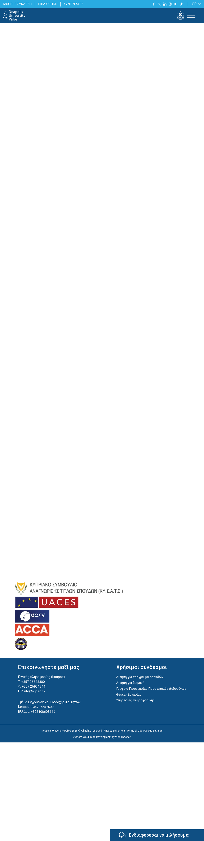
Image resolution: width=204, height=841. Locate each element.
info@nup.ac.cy (34, 696)
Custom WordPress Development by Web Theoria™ (102, 741)
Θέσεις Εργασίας (128, 699)
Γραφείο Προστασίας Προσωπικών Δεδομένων (151, 693)
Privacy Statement (114, 734)
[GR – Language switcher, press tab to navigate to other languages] (195, 4)
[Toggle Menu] (191, 15)
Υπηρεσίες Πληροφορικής (134, 704)
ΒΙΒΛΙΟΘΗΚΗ (48, 4)
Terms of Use (134, 734)
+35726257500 (42, 711)
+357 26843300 (32, 686)
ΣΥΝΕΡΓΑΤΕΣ (74, 4)
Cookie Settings (153, 734)
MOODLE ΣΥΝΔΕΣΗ (17, 4)
